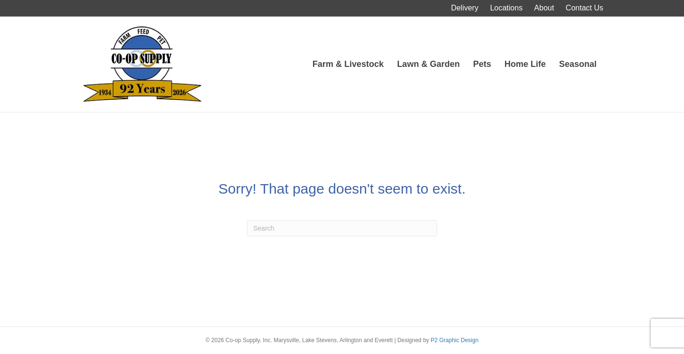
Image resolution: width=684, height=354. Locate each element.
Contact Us (584, 8)
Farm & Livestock (348, 64)
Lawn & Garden (428, 64)
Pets (482, 64)
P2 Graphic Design (455, 340)
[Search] (342, 228)
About (544, 8)
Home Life (525, 64)
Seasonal (578, 64)
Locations (506, 8)
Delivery (464, 8)
